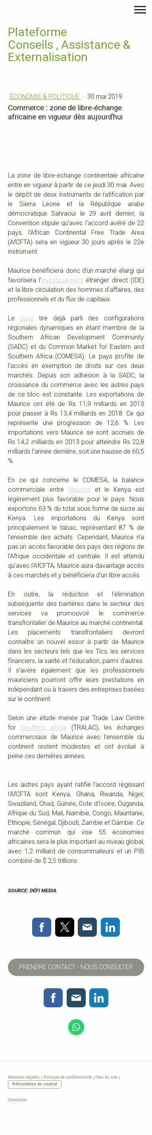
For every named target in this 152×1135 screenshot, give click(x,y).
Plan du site (106, 1077)
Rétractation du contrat (34, 1084)
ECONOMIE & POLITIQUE (45, 96)
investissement (62, 280)
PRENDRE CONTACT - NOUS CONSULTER (76, 967)
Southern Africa (44, 727)
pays (27, 318)
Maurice (79, 489)
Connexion (17, 1099)
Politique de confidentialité (67, 1077)
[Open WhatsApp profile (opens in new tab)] (76, 1027)
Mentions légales (24, 1077)
